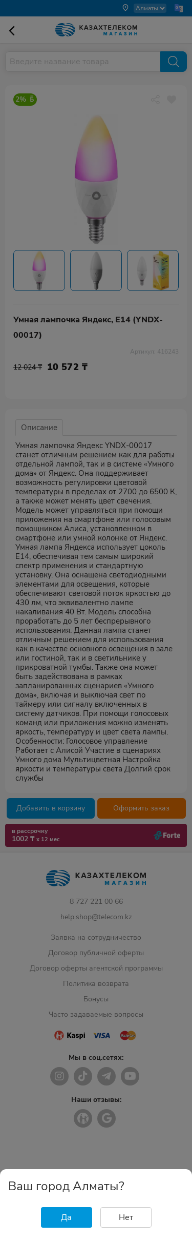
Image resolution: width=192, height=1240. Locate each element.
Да (66, 1217)
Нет (126, 1217)
